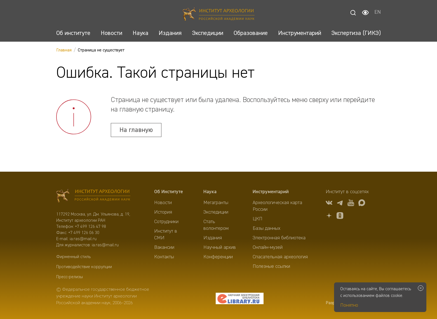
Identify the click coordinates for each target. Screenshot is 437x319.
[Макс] (361, 203)
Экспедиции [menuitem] (215, 212)
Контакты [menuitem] (164, 256)
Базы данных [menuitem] (266, 228)
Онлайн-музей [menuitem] (268, 247)
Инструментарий (271, 191)
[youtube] (350, 203)
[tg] (340, 203)
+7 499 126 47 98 (90, 227)
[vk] (329, 203)
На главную (136, 130)
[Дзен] (329, 216)
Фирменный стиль (73, 257)
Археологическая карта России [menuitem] (277, 206)
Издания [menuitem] (212, 237)
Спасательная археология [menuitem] (280, 256)
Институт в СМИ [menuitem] (165, 234)
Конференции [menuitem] (218, 256)
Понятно (349, 305)
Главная (64, 50)
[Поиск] (353, 12)
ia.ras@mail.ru (83, 239)
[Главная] (219, 15)
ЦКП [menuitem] (257, 218)
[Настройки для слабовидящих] (365, 12)
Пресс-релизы (69, 277)
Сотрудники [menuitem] (166, 221)
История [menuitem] (163, 212)
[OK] (340, 216)
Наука (210, 191)
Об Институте (168, 191)
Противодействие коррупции (84, 267)
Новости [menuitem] (163, 202)
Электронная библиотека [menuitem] (279, 237)
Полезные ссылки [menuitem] (271, 266)
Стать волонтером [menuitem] (216, 225)
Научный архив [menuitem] (219, 247)
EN (377, 12)
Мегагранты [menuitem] (215, 202)
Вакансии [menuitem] (164, 247)
